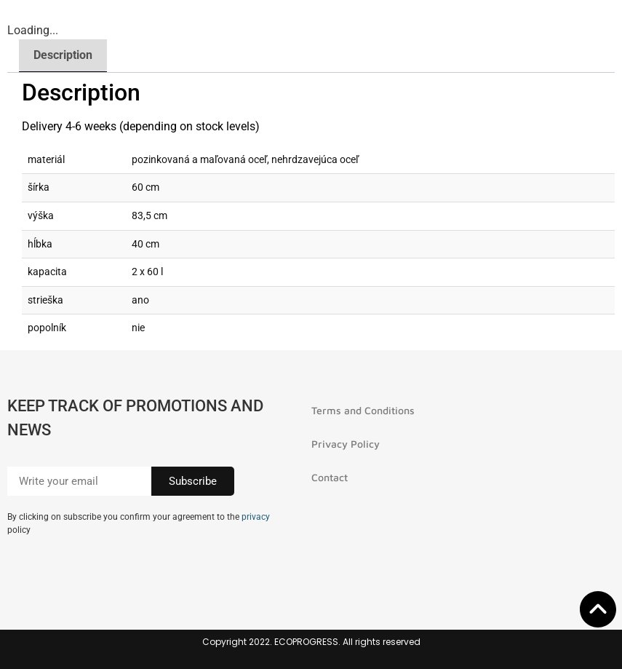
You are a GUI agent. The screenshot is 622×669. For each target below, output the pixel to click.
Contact (329, 477)
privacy (256, 517)
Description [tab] (62, 55)
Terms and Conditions (363, 410)
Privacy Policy (345, 444)
